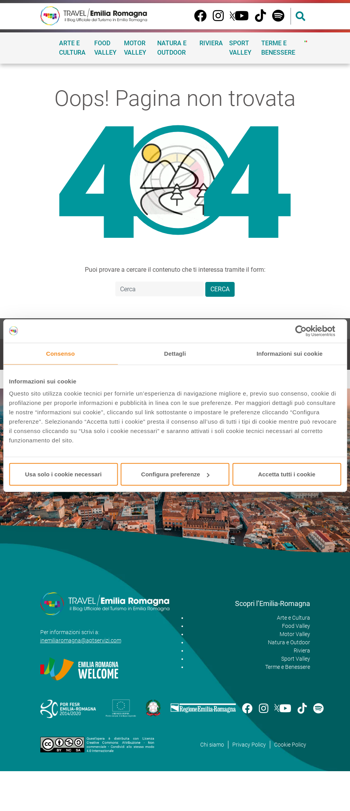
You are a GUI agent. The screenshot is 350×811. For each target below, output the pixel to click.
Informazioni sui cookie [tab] (290, 353)
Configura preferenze (175, 474)
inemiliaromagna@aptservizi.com (80, 640)
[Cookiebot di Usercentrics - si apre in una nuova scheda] (307, 331)
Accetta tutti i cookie (287, 474)
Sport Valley (240, 47)
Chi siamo (212, 744)
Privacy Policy (249, 744)
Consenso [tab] (60, 353)
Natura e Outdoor (172, 47)
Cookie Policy (290, 744)
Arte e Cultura (72, 47)
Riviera (211, 43)
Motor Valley (135, 47)
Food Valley (105, 47)
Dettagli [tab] (175, 353)
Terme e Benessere (278, 47)
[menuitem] (306, 41)
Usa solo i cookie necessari (63, 474)
